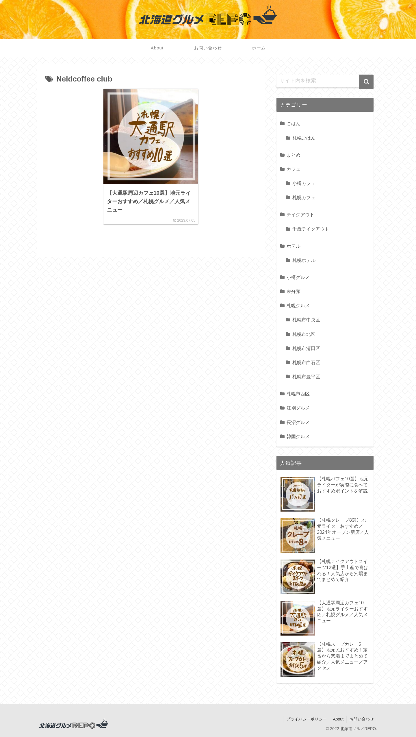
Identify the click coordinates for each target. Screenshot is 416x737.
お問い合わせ (362, 719)
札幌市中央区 (306, 319)
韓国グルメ (298, 436)
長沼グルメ (298, 422)
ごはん (293, 123)
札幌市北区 (303, 334)
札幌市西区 (298, 393)
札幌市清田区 (306, 348)
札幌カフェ (303, 197)
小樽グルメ (298, 277)
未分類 (293, 291)
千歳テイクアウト (310, 229)
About (338, 719)
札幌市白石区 (306, 362)
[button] (366, 82)
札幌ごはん (303, 137)
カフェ (293, 169)
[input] (325, 81)
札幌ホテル (303, 260)
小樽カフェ (303, 183)
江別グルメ (298, 407)
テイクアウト (300, 214)
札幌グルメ (298, 305)
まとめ (293, 155)
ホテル (293, 246)
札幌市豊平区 (306, 376)
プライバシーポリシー (306, 719)
